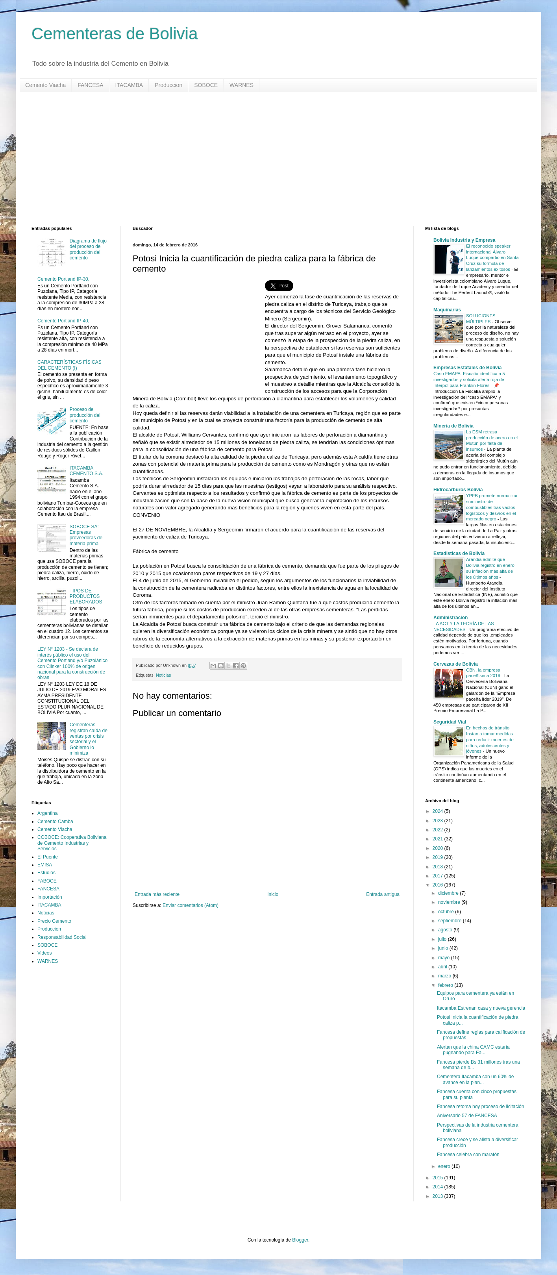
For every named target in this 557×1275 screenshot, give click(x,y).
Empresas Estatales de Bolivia (467, 367)
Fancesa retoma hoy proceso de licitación (480, 1106)
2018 (438, 867)
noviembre (449, 902)
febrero (446, 985)
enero (445, 1166)
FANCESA (90, 85)
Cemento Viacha (45, 85)
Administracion (450, 617)
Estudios (46, 872)
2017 (438, 876)
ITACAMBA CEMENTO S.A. (87, 470)
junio (444, 948)
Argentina (47, 813)
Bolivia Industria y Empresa (464, 240)
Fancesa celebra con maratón (468, 1154)
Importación (49, 897)
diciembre (449, 893)
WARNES (241, 85)
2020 (438, 848)
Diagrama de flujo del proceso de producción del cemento (88, 249)
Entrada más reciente (157, 894)
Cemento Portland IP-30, (63, 279)
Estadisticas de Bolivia (459, 553)
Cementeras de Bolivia (114, 33)
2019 (438, 857)
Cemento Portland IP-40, (63, 321)
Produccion (168, 85)
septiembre (450, 920)
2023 (438, 820)
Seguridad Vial (449, 722)
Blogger (300, 1240)
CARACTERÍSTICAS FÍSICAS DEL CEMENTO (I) (69, 364)
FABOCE (47, 881)
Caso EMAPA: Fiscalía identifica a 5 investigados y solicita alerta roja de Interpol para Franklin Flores (469, 379)
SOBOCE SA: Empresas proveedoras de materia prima (86, 535)
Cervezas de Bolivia (455, 664)
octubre (446, 911)
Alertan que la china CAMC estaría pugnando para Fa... (473, 1049)
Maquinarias (447, 310)
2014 (438, 1187)
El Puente (47, 857)
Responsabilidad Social (62, 937)
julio (443, 939)
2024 (438, 811)
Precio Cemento (54, 921)
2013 (438, 1196)
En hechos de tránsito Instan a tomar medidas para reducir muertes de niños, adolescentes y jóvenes (490, 739)
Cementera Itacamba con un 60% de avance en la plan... (475, 1079)
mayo (444, 957)
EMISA (44, 865)
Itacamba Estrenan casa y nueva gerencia (481, 1008)
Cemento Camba (55, 821)
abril (443, 967)
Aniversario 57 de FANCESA (467, 1115)
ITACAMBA (129, 85)
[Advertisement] (267, 159)
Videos (44, 953)
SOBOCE (206, 85)
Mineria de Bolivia (453, 426)
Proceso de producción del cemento (85, 415)
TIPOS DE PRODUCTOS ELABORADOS (86, 596)
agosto (445, 930)
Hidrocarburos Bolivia (458, 489)
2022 (438, 830)
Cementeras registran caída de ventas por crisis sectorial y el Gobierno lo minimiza (88, 739)
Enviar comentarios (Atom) (190, 905)
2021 (438, 839)
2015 (438, 1178)
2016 (438, 885)
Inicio (272, 894)
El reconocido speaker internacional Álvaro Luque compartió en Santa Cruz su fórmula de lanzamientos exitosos (492, 258)
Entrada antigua (383, 894)
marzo (445, 976)
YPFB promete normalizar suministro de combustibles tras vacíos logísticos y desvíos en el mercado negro (492, 507)
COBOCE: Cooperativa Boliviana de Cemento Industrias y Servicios (71, 843)
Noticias (163, 675)
